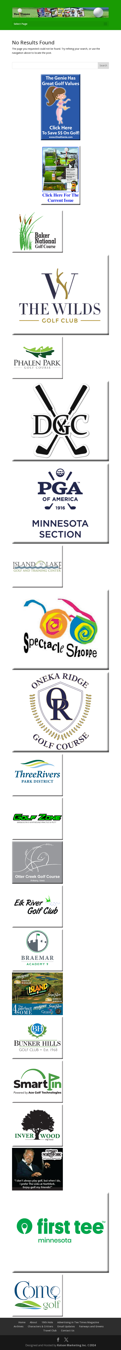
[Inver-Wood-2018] (37, 1145)
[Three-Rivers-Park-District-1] (37, 795)
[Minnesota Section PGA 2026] (60, 542)
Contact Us (67, 1330)
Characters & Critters (40, 1326)
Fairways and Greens (91, 1326)
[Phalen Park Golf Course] (37, 378)
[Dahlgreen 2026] (60, 460)
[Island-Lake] (37, 586)
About (33, 1322)
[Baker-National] (37, 251)
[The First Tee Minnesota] (60, 1272)
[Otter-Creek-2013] (37, 882)
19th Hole (47, 1322)
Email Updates (66, 1326)
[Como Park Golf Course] (37, 1315)
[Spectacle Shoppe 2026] (60, 669)
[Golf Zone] (37, 839)
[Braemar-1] (37, 970)
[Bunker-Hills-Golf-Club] (37, 1058)
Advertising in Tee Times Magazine (78, 1322)
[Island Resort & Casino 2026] (37, 1014)
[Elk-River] (37, 926)
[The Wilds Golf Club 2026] (60, 334)
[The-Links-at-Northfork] (37, 1189)
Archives (18, 1326)
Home (21, 1322)
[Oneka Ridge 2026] (60, 751)
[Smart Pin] (37, 1101)
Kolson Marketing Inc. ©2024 (76, 1345)
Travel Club (50, 1330)
